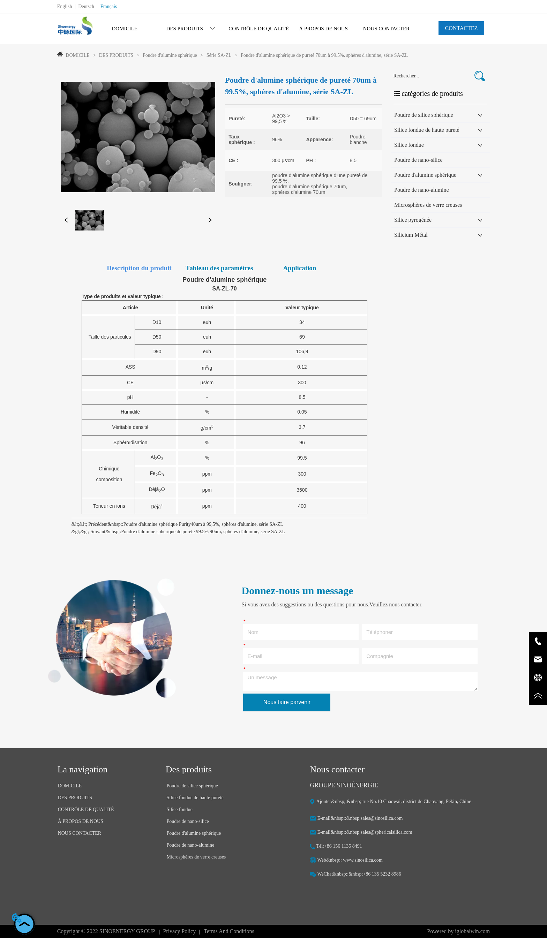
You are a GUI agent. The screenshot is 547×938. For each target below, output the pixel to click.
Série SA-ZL (218, 55)
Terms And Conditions (229, 931)
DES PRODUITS (116, 55)
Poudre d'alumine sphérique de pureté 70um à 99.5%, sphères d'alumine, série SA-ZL (323, 55)
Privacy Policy (179, 931)
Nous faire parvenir (286, 702)
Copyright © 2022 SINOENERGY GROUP (106, 931)
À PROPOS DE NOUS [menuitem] (323, 28)
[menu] (255, 28)
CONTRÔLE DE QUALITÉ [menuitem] (258, 28)
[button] (190, 28)
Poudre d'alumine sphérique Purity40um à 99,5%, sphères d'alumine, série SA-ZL (203, 524)
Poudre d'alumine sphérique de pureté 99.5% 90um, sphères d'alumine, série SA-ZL (203, 531)
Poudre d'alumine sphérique (170, 55)
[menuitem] (190, 28)
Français (108, 6)
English (64, 6)
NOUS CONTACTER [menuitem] (386, 28)
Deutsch (86, 6)
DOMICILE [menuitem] (124, 28)
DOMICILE (78, 55)
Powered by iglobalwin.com (458, 931)
